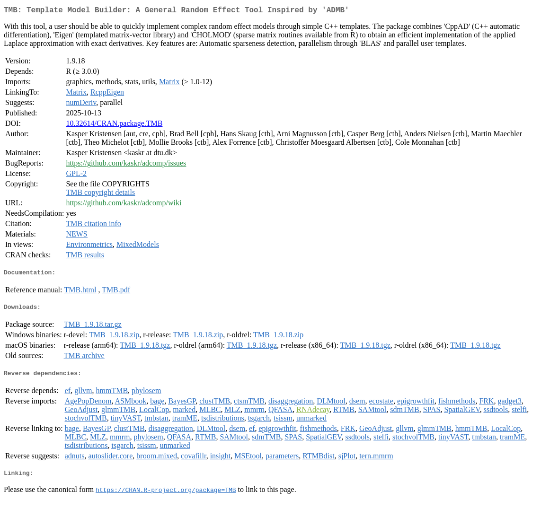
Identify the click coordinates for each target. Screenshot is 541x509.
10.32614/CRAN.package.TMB (114, 125)
